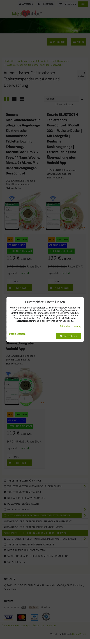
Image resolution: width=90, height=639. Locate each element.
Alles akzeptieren (68, 336)
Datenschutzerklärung (70, 326)
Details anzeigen (17, 334)
